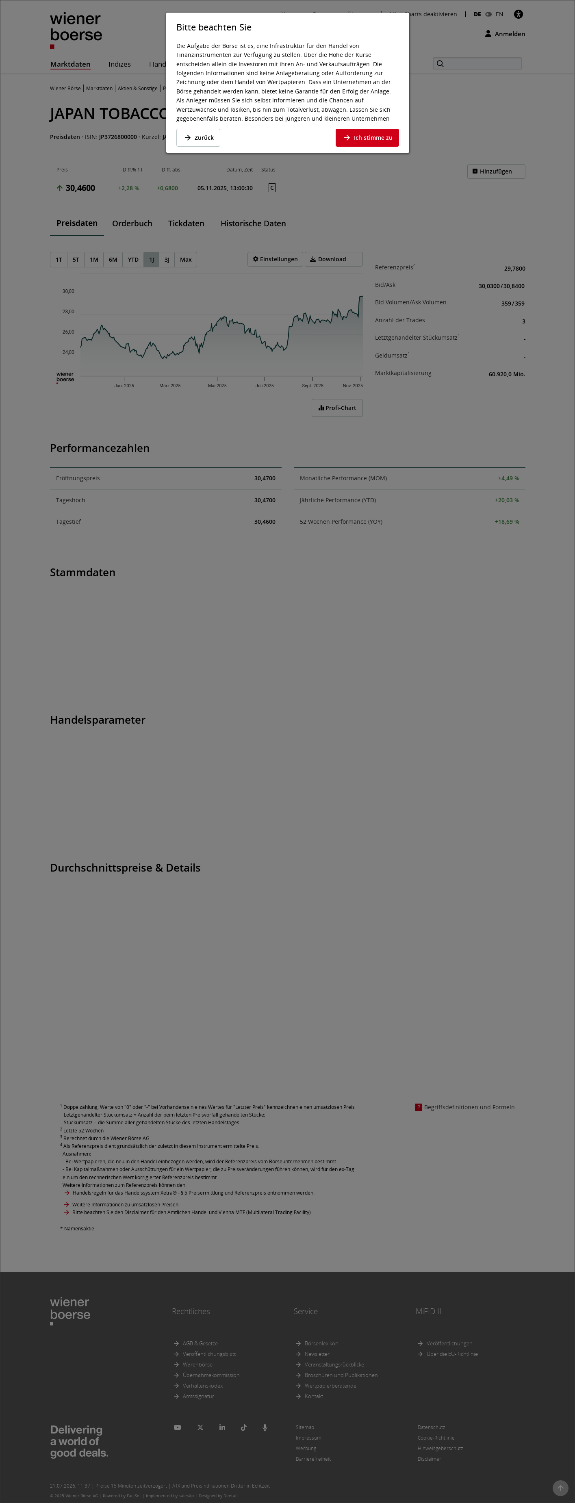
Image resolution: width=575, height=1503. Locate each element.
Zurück (198, 137)
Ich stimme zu (367, 137)
